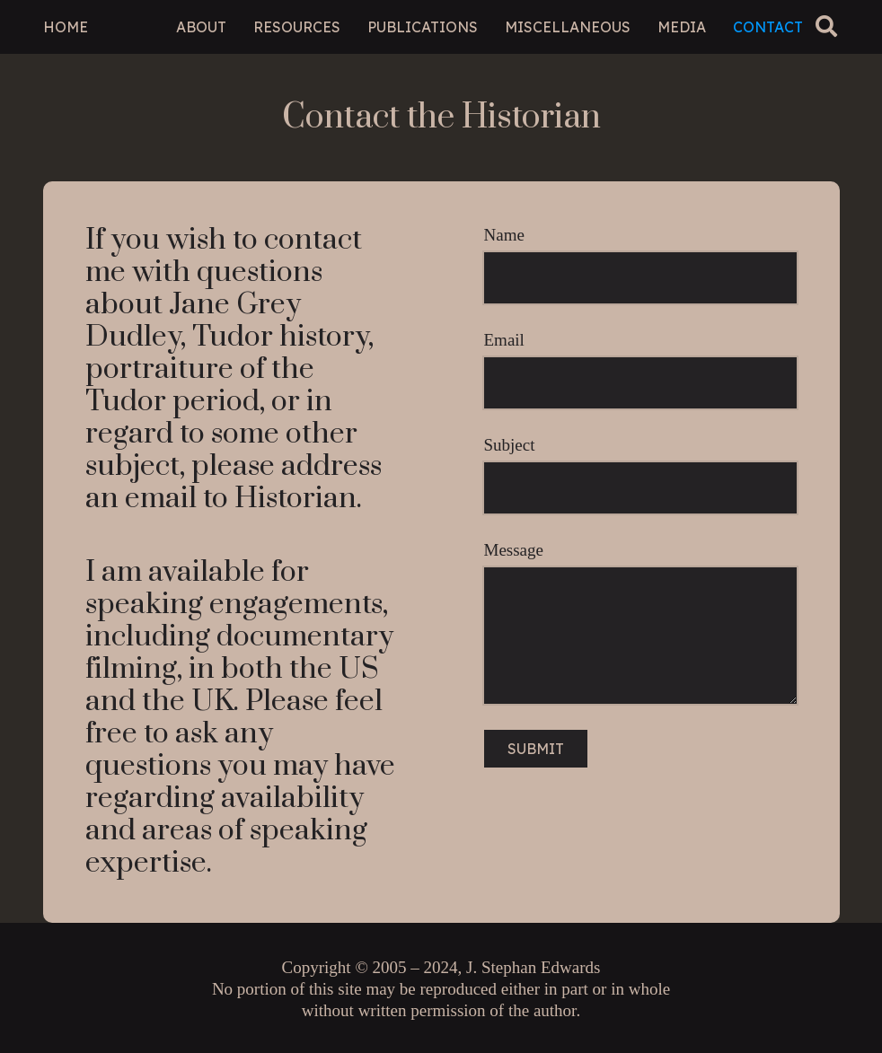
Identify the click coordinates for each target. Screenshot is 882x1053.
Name (641, 264)
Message (641, 622)
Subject (641, 474)
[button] (827, 26)
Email (641, 369)
